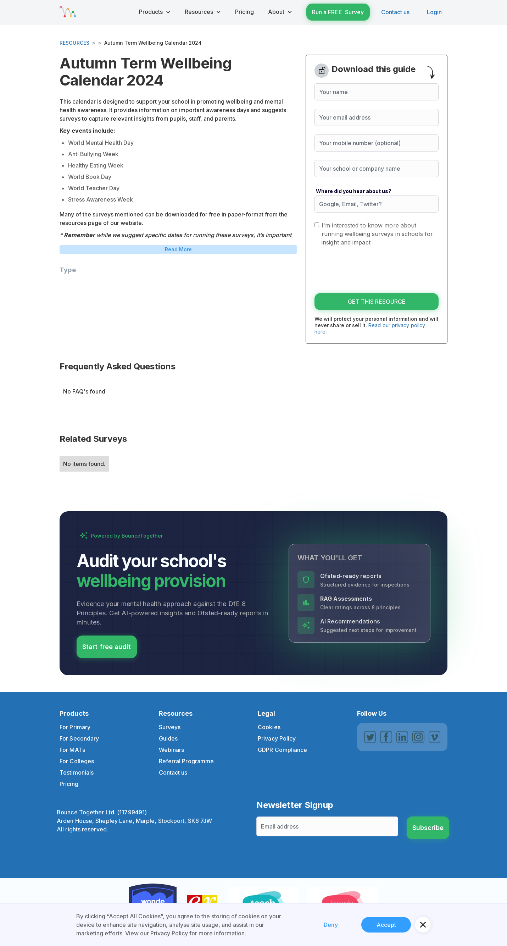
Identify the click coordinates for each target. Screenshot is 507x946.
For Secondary (79, 738)
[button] (154, 12)
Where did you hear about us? (353, 191)
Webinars (171, 749)
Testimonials (77, 772)
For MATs (72, 749)
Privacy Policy (277, 738)
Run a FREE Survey (338, 12)
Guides (168, 738)
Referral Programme (186, 761)
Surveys (170, 727)
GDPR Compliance (282, 749)
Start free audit (106, 646)
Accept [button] (386, 924)
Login (434, 12)
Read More (178, 249)
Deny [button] (331, 924)
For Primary (75, 727)
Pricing (69, 783)
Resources (74, 43)
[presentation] (368, 271)
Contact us (395, 12)
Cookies (269, 727)
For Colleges (77, 761)
